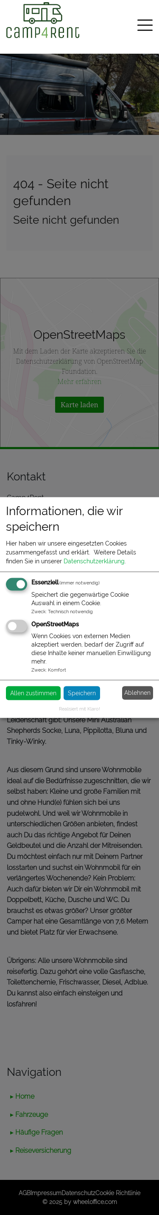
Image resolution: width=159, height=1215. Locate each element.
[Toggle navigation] (145, 26)
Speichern (82, 692)
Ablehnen (137, 692)
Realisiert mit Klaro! (79, 708)
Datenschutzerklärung (94, 560)
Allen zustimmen (33, 692)
